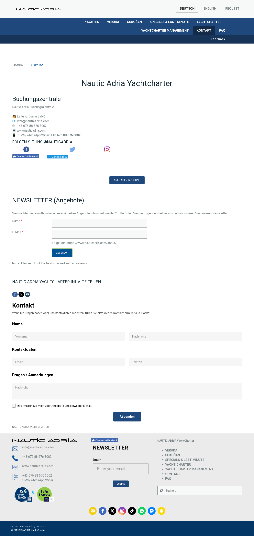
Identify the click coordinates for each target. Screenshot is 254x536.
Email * (97, 459)
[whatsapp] (142, 511)
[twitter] (112, 511)
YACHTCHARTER (209, 22)
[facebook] (102, 511)
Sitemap (41, 526)
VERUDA (113, 22)
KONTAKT (204, 30)
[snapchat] (161, 511)
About (14, 526)
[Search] (199, 490)
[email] (93, 511)
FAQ (222, 30)
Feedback (218, 39)
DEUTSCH (187, 8)
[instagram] (122, 511)
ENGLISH (210, 8)
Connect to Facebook (26, 156)
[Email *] (120, 468)
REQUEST (232, 8)
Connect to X (57, 156)
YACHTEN (92, 22)
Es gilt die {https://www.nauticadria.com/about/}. (85, 243)
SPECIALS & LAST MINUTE (169, 22)
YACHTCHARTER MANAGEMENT (165, 30)
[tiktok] (132, 511)
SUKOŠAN (134, 22)
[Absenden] (127, 416)
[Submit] (121, 483)
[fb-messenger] (152, 511)
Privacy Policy (27, 526)
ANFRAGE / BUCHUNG (127, 180)
